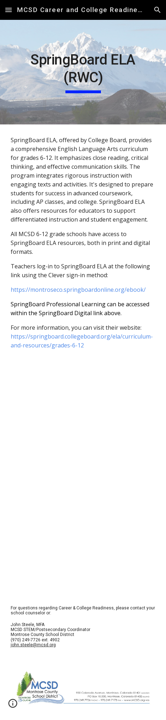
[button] (8, 9)
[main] (83, 72)
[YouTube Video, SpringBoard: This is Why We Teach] (83, 527)
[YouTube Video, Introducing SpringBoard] (83, 420)
